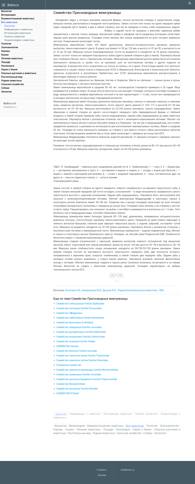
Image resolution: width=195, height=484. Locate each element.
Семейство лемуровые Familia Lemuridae (80, 327)
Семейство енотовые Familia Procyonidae (81, 308)
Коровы (5, 51)
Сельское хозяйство (12, 84)
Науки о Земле (9, 69)
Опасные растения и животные (18, 73)
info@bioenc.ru (10, 107)
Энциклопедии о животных (19, 40)
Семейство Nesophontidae (72, 384)
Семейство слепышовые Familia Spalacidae (82, 303)
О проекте (101, 470)
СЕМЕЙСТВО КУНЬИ (69, 393)
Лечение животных (12, 58)
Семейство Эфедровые (71, 313)
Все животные (9, 22)
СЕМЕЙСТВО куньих (69, 346)
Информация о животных (18, 29)
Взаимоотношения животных (17, 18)
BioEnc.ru (13, 4)
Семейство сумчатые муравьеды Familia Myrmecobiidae (89, 369)
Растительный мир (11, 76)
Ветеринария (8, 14)
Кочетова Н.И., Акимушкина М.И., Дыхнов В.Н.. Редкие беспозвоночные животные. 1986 (116, 290)
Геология (6, 43)
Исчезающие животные (17, 33)
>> (122, 275)
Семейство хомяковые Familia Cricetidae (80, 374)
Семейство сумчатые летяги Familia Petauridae (84, 360)
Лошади (5, 62)
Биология (6, 11)
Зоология (9, 26)
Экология (6, 91)
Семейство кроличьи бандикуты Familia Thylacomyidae (88, 379)
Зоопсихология (9, 47)
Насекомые (7, 65)
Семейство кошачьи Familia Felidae (77, 341)
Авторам (102, 475)
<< (114, 275)
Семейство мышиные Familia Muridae (79, 388)
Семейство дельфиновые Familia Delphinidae (83, 332)
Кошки (5, 54)
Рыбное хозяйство (14, 36)
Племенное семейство (70, 365)
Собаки (5, 88)
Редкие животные (11, 80)
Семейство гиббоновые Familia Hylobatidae (82, 317)
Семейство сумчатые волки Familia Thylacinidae (84, 355)
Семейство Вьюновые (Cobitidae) (76, 322)
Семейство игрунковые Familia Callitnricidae (82, 336)
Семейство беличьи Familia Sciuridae (78, 350)
